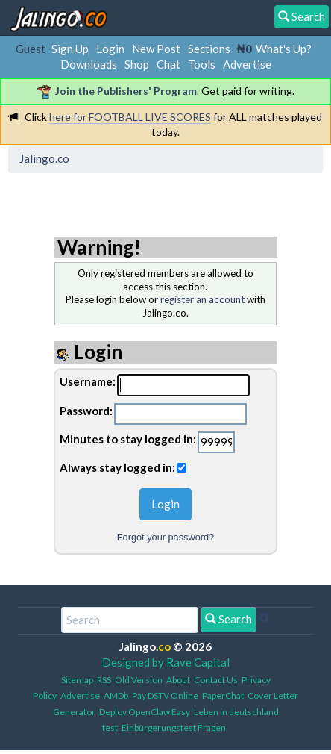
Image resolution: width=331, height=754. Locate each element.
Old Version (139, 679)
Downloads (88, 64)
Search (228, 619)
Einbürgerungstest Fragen (174, 727)
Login (110, 48)
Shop (136, 64)
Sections (209, 48)
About (178, 679)
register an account (202, 299)
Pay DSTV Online (165, 695)
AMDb (116, 695)
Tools (201, 64)
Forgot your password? (165, 537)
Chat (168, 64)
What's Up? (284, 48)
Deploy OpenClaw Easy (144, 711)
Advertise (247, 64)
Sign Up (70, 48)
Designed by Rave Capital (166, 662)
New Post (156, 48)
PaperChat (223, 695)
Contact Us (216, 679)
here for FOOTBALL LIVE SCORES (130, 116)
